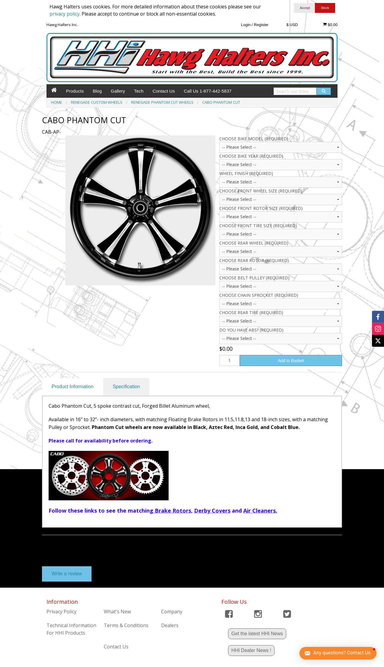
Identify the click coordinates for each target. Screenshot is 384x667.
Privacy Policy (61, 611)
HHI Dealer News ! (251, 650)
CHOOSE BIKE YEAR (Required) (251, 156)
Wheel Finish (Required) (246, 173)
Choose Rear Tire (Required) (251, 312)
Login (245, 24)
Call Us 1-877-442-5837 (208, 91)
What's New (117, 611)
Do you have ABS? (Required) (251, 330)
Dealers (169, 625)
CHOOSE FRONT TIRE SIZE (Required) (258, 225)
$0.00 (330, 24)
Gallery (118, 91)
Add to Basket (291, 360)
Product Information (73, 386)
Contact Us (163, 91)
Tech (139, 91)
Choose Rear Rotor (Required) (254, 260)
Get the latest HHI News (257, 633)
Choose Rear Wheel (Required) (253, 243)
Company (171, 611)
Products (75, 91)
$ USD (292, 24)
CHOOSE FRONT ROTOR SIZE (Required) (261, 208)
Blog (97, 91)
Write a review (67, 573)
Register (261, 24)
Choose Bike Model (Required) (253, 138)
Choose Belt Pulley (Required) (254, 278)
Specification (126, 386)
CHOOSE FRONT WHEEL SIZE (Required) (260, 191)
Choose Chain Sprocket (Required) (258, 295)
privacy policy (65, 13)
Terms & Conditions (126, 625)
